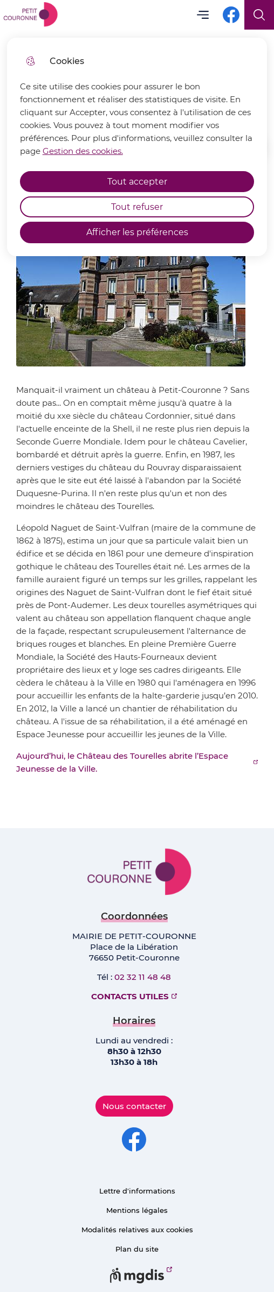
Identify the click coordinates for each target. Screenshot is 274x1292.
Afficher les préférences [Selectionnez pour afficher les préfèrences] (137, 232)
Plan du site (137, 1249)
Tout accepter (137, 181)
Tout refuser (137, 207)
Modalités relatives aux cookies (137, 1229)
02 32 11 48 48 (142, 977)
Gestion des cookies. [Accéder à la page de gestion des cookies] (83, 151)
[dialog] (137, 147)
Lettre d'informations (137, 1191)
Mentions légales (137, 1210)
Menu (202, 15)
